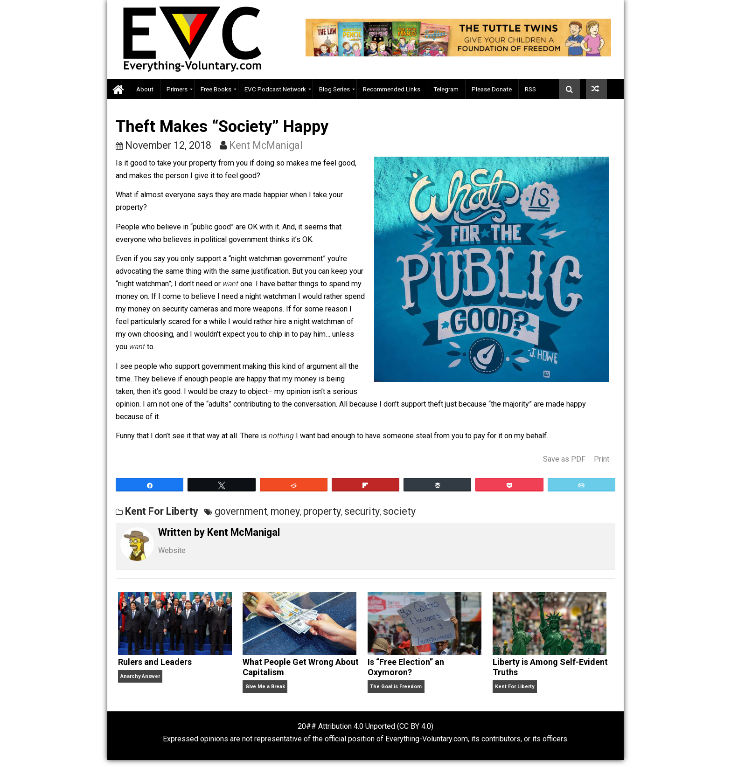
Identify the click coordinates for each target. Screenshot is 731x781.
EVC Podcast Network (275, 89)
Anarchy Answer (140, 676)
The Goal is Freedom (396, 687)
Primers (177, 89)
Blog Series (334, 89)
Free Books (216, 89)
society (399, 511)
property (322, 511)
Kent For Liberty (161, 511)
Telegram (446, 89)
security (362, 511)
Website (172, 550)
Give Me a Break (265, 687)
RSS (530, 89)
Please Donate (492, 89)
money (285, 511)
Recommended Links (391, 89)
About (144, 89)
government (241, 511)
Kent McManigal (266, 145)
